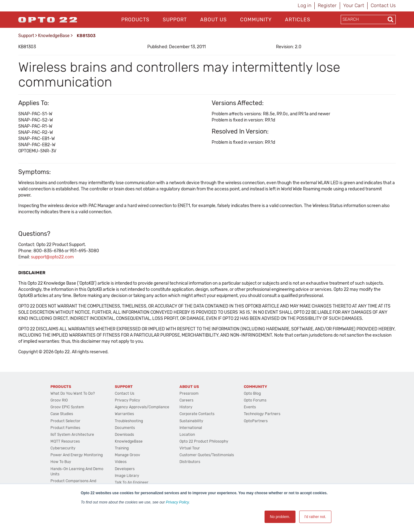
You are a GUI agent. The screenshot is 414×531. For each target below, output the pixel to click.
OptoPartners (256, 421)
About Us (213, 20)
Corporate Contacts (196, 414)
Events (250, 407)
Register (327, 5)
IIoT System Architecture (72, 434)
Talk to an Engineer (132, 482)
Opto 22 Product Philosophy (203, 441)
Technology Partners (262, 414)
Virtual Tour (189, 448)
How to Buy (60, 462)
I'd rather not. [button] (315, 517)
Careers (186, 400)
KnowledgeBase (54, 35)
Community (256, 20)
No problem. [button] (280, 517)
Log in (304, 5)
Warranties (124, 414)
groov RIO (59, 400)
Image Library (127, 476)
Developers (125, 469)
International (190, 428)
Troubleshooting (129, 421)
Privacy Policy (177, 502)
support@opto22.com (52, 257)
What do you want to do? (72, 393)
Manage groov (127, 455)
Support (175, 20)
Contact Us (383, 5)
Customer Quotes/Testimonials (206, 455)
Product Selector (65, 421)
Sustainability (191, 421)
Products (135, 20)
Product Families (65, 428)
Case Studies (61, 414)
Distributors (189, 462)
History (185, 407)
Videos (121, 462)
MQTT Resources (65, 441)
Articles (297, 20)
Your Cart (353, 5)
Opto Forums (255, 400)
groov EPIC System (67, 407)
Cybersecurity (62, 448)
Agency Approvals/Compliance (142, 407)
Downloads (124, 434)
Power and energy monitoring (76, 455)
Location (187, 434)
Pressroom (189, 393)
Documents (125, 428)
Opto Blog (252, 393)
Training (122, 448)
